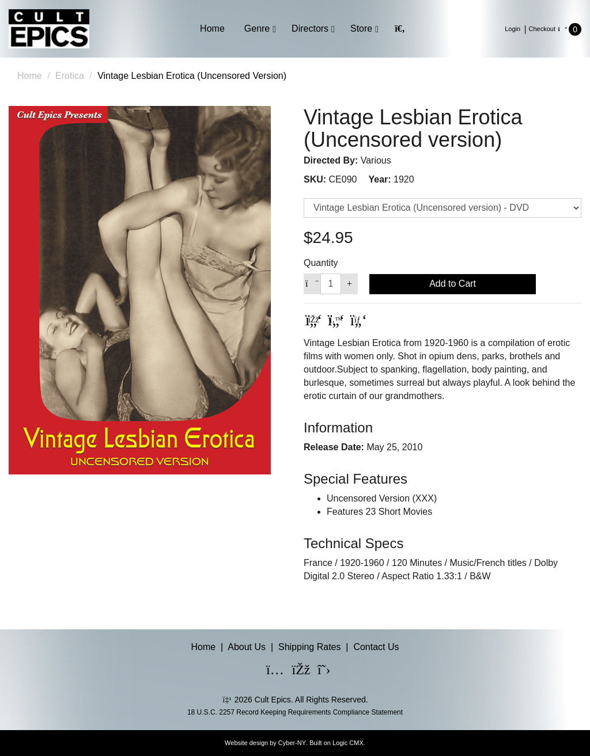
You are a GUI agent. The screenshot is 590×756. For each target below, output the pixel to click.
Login (512, 28)
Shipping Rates (309, 647)
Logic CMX (348, 742)
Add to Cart (452, 283)
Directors (310, 28)
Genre (257, 28)
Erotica (69, 76)
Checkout (542, 28)
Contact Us (376, 647)
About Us (247, 647)
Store (361, 28)
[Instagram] (268, 671)
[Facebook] (293, 671)
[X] (319, 671)
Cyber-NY (292, 742)
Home (212, 28)
